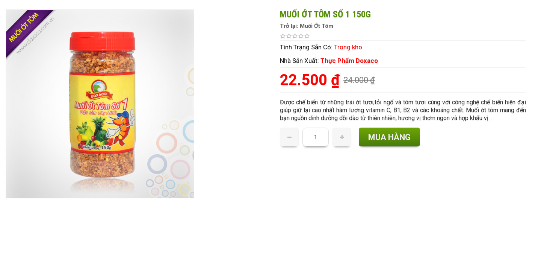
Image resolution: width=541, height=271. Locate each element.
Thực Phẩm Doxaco (349, 60)
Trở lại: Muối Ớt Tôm (306, 26)
